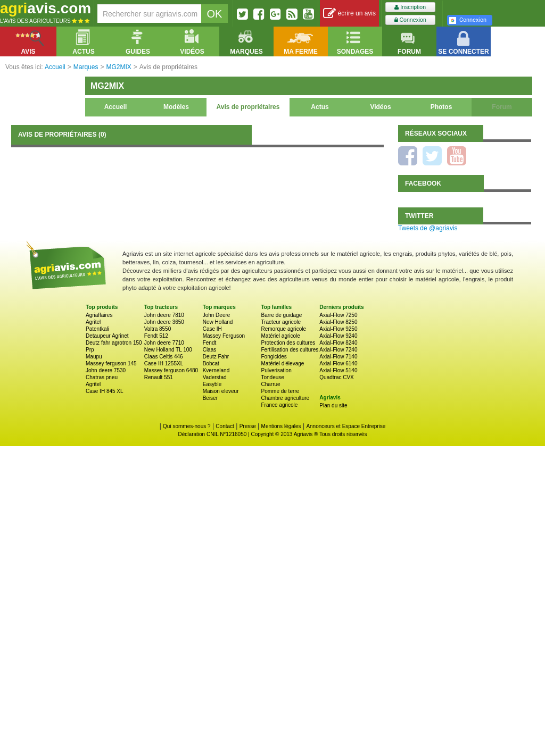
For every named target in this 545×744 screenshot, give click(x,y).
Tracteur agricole (281, 322)
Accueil (115, 107)
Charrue (270, 384)
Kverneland (216, 370)
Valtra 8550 (157, 329)
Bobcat (211, 363)
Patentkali (97, 329)
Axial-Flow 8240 (338, 343)
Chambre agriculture (285, 398)
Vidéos (380, 107)
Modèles (176, 107)
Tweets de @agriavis (428, 228)
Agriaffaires (99, 315)
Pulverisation (276, 370)
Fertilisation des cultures (289, 350)
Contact (225, 426)
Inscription (410, 7)
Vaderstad (215, 377)
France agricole (279, 405)
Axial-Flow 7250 (338, 315)
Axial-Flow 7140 (338, 357)
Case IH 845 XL (104, 391)
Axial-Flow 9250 (338, 329)
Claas (210, 350)
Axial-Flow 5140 (338, 370)
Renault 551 (158, 377)
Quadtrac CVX (336, 377)
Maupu (94, 357)
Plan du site (333, 405)
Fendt (210, 343)
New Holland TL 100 (168, 350)
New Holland (218, 322)
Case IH (212, 329)
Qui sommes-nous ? (186, 426)
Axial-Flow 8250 (338, 322)
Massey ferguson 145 (111, 363)
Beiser (210, 398)
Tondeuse (272, 377)
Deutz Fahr (216, 357)
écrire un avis (349, 14)
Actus (319, 107)
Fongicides (273, 357)
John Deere (216, 315)
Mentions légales (281, 426)
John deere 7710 (164, 343)
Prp (90, 350)
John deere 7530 (106, 370)
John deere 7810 (164, 315)
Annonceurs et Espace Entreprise (345, 426)
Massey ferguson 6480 (171, 370)
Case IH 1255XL (163, 363)
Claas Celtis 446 (163, 357)
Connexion (410, 19)
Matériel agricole (280, 336)
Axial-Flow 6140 (338, 363)
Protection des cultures (288, 343)
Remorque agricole (283, 329)
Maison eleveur (221, 391)
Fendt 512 (156, 336)
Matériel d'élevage (282, 363)
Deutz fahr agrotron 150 (114, 343)
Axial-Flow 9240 (338, 336)
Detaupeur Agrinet (107, 336)
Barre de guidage (281, 315)
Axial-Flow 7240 (338, 350)
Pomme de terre (280, 391)
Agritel (93, 322)
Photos (441, 107)
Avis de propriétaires (248, 107)
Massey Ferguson (224, 336)
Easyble (212, 384)
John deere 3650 (164, 322)
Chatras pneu (102, 377)
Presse (248, 426)
